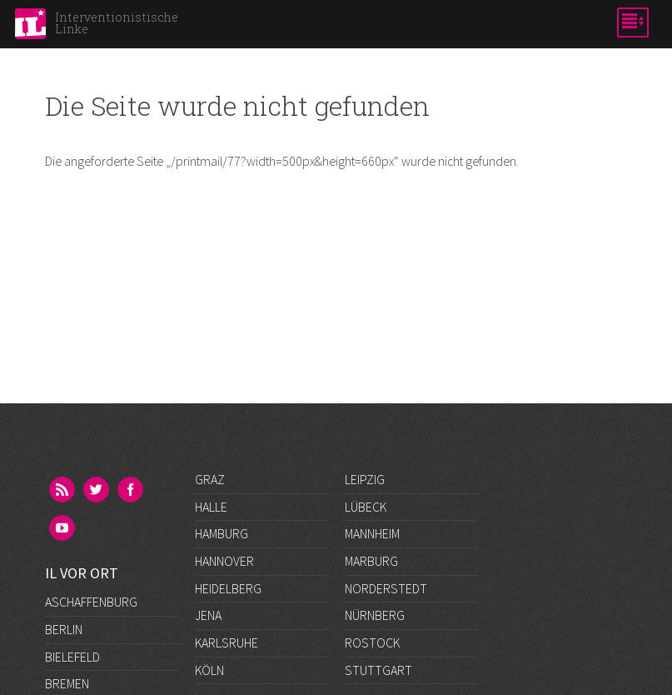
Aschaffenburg (91, 479)
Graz (210, 479)
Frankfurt (76, 642)
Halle (211, 506)
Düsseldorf (81, 615)
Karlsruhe (226, 642)
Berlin (63, 506)
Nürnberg (375, 615)
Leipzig (365, 479)
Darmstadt (78, 587)
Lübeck (365, 506)
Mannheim (372, 533)
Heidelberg (228, 588)
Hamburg (221, 533)
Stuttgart (378, 670)
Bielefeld (72, 533)
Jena (208, 615)
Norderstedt (386, 588)
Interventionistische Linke (116, 23)
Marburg (371, 560)
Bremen (67, 560)
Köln (209, 670)
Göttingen (77, 669)
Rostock (372, 642)
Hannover (224, 560)
